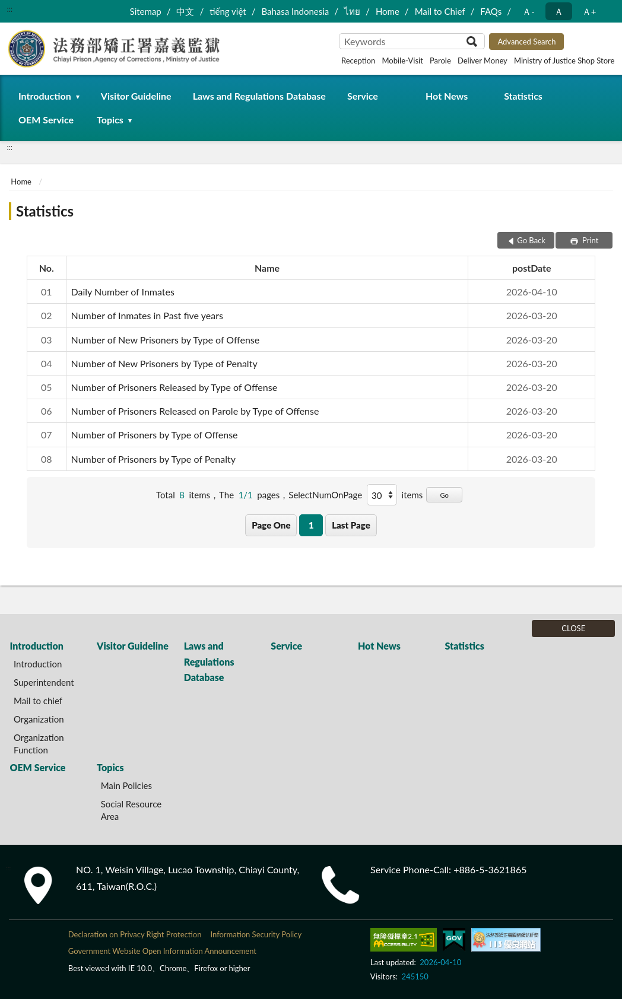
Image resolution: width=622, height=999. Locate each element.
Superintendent (44, 682)
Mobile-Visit (402, 60)
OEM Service (46, 119)
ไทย (352, 11)
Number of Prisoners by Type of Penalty (153, 458)
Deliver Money (482, 60)
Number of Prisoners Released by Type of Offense (174, 387)
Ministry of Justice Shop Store (564, 60)
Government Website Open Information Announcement (162, 951)
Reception (358, 60)
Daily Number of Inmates (122, 291)
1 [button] (311, 525)
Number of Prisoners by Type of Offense (154, 434)
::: (9, 9)
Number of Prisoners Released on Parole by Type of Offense (195, 410)
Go (444, 495)
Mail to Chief (440, 11)
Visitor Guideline (136, 95)
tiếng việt (228, 11)
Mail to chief (38, 700)
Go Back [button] (531, 240)
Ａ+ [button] (589, 11)
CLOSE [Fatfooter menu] (573, 628)
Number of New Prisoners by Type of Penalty (164, 363)
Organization (39, 719)
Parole (440, 60)
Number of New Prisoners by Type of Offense (165, 339)
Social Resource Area (131, 810)
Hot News (447, 95)
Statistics (523, 95)
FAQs (491, 11)
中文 (185, 11)
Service (362, 95)
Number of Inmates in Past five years (147, 315)
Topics (110, 119)
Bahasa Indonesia (295, 11)
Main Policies (126, 785)
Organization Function (39, 743)
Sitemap (145, 11)
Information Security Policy (256, 934)
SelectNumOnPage (325, 494)
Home (387, 11)
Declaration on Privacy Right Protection (135, 934)
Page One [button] (271, 525)
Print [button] (589, 240)
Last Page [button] (351, 525)
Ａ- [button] (528, 11)
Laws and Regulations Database (259, 95)
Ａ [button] (558, 11)
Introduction (44, 95)
